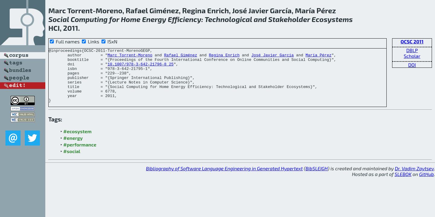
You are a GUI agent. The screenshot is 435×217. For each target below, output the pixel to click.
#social (71, 162)
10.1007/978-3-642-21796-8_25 (140, 67)
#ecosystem (77, 142)
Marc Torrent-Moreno (130, 56)
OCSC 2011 (412, 41)
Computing (89, 19)
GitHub (426, 185)
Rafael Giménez (180, 56)
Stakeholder (289, 19)
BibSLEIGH (316, 179)
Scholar (412, 56)
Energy (154, 19)
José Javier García (272, 56)
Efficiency (184, 19)
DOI (412, 65)
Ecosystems (332, 19)
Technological (228, 19)
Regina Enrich (224, 56)
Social (58, 19)
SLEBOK (403, 185)
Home (130, 19)
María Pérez (318, 56)
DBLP (412, 50)
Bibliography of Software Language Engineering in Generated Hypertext (224, 179)
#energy (73, 149)
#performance (79, 155)
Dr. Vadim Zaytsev (414, 179)
